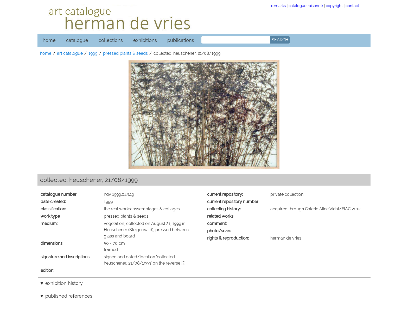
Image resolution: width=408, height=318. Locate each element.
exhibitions (145, 40)
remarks (278, 5)
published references (68, 296)
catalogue (77, 40)
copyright (334, 5)
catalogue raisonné (306, 5)
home (49, 40)
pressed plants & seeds (125, 53)
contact (352, 5)
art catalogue (70, 53)
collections (111, 40)
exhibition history (64, 283)
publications (180, 40)
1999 (92, 53)
